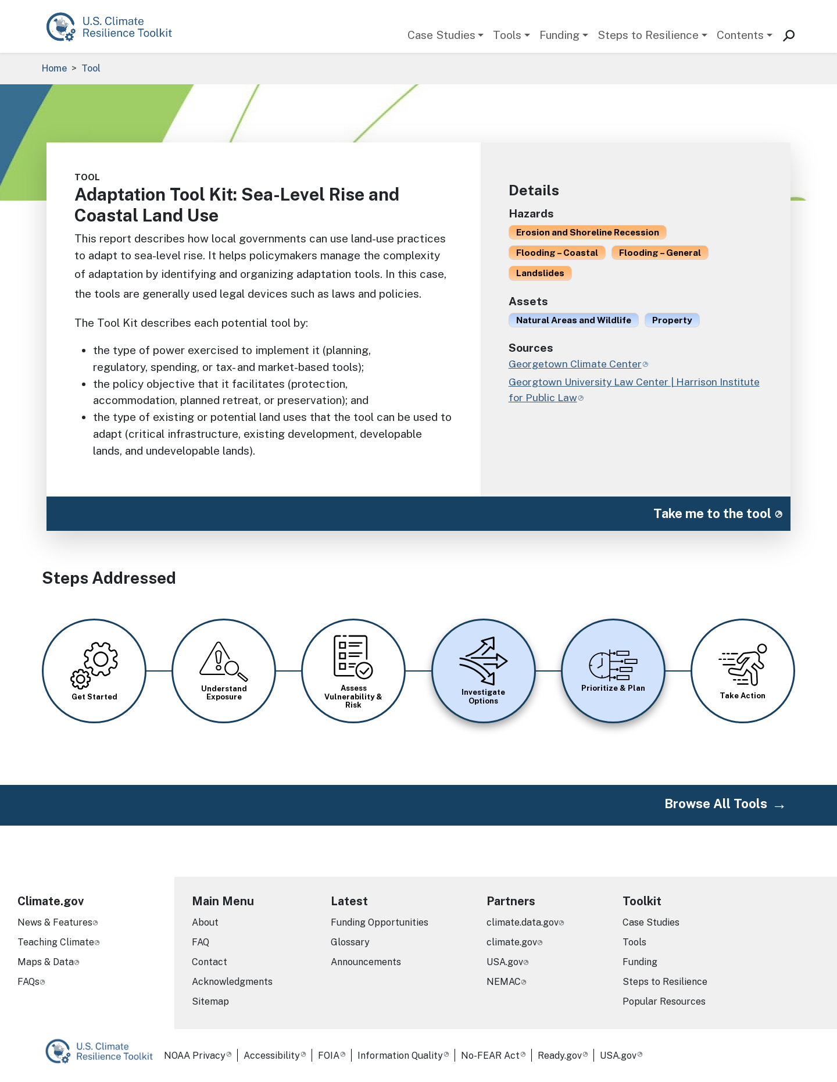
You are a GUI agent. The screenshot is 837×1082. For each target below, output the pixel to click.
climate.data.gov (523, 922)
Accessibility (272, 1055)
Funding (559, 34)
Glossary (350, 942)
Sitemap (210, 1001)
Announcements (366, 961)
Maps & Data (45, 961)
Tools (507, 34)
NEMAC (504, 981)
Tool (91, 68)
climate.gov (512, 942)
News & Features (54, 922)
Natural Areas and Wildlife (573, 320)
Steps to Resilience (648, 34)
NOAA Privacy (195, 1055)
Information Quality (400, 1055)
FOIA (328, 1055)
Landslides (540, 272)
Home (54, 68)
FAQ (200, 942)
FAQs (28, 981)
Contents (740, 34)
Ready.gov (560, 1055)
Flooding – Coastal (557, 252)
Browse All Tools (715, 803)
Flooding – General (660, 252)
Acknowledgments (232, 981)
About (205, 922)
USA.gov (505, 961)
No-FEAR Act (490, 1055)
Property (672, 320)
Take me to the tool (712, 513)
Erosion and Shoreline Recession (587, 232)
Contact (209, 961)
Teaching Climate (55, 942)
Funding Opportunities (379, 922)
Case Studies (441, 34)
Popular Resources (664, 1001)
